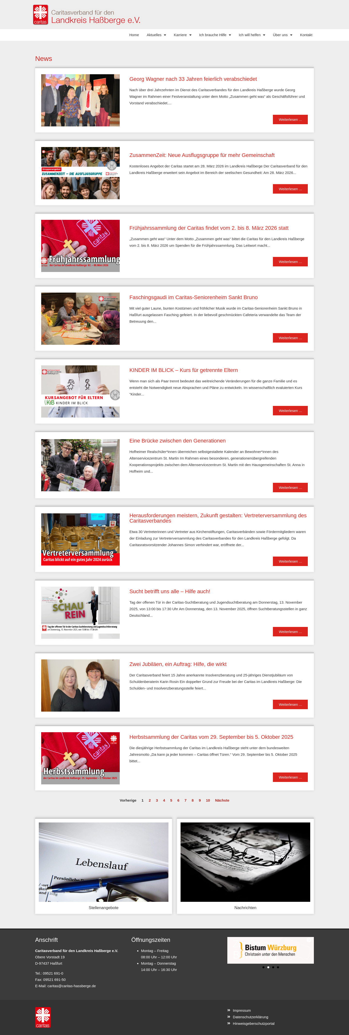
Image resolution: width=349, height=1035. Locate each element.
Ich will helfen (252, 35)
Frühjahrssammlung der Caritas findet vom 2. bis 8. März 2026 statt (209, 228)
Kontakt (306, 35)
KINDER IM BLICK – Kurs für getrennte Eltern (183, 370)
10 (208, 800)
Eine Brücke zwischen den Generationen (177, 441)
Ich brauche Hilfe (215, 35)
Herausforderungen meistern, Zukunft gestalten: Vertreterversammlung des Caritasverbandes (218, 518)
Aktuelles (156, 35)
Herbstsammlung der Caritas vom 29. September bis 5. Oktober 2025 (211, 737)
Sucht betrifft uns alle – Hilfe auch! (169, 591)
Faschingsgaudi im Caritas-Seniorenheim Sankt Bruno (193, 297)
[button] (263, 967)
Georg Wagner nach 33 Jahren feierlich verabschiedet (193, 79)
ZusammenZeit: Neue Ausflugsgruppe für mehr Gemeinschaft (202, 155)
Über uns (282, 35)
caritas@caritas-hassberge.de (72, 986)
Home (134, 35)
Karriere (182, 35)
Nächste (222, 800)
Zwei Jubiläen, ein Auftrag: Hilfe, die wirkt (178, 664)
